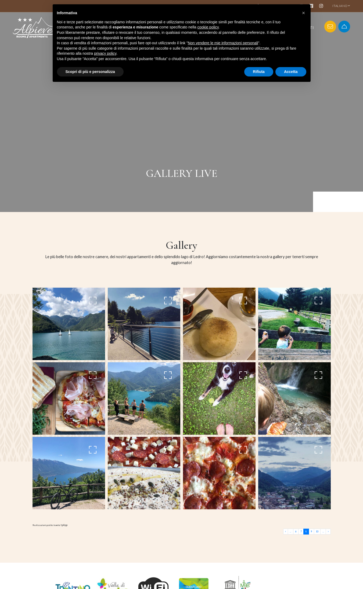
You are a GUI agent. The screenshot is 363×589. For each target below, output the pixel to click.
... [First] (293, 531)
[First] (288, 531)
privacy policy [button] (105, 53)
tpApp (63, 525)
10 (318, 531)
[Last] (328, 531)
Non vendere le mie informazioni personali (223, 43)
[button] (303, 13)
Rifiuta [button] (259, 71)
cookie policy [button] (207, 27)
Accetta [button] (291, 71)
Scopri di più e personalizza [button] (90, 71)
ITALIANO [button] (341, 6)
